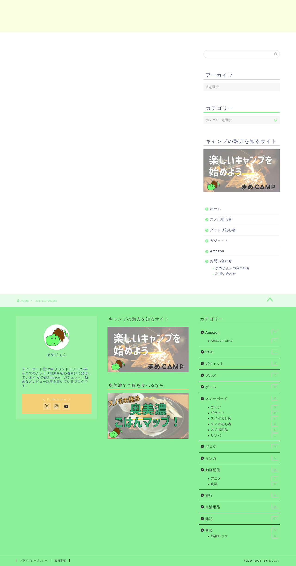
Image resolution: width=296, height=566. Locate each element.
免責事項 (60, 560)
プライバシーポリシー (34, 560)
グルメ (241, 375)
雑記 (241, 518)
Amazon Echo (244, 340)
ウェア (244, 407)
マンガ (241, 458)
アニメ (244, 478)
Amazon (213, 38)
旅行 (241, 495)
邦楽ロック (244, 536)
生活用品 (241, 506)
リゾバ (244, 435)
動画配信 (241, 469)
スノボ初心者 (81, 38)
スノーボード (241, 398)
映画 (244, 484)
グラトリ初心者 (125, 38)
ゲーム (241, 386)
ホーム (37, 38)
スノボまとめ (244, 418)
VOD (241, 351)
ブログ (241, 446)
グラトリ (244, 413)
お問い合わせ (258, 38)
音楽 (241, 530)
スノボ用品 (244, 430)
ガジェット (168, 38)
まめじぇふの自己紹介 (232, 268)
